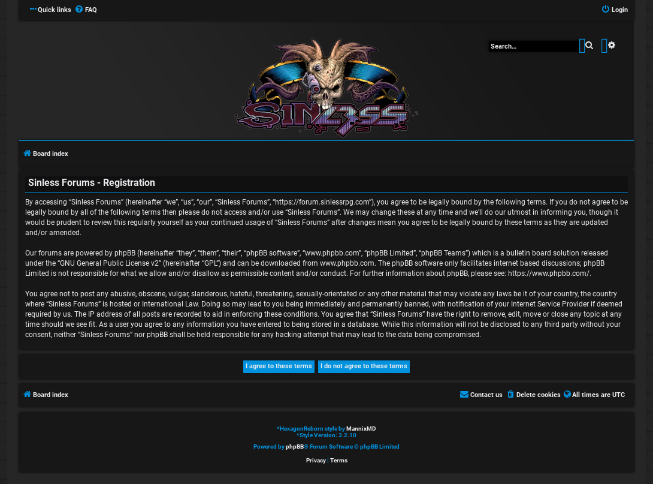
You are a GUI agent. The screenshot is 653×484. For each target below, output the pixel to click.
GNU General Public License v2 (109, 263)
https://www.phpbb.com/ (548, 273)
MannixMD (361, 428)
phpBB (295, 446)
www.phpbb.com (347, 263)
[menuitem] (85, 10)
